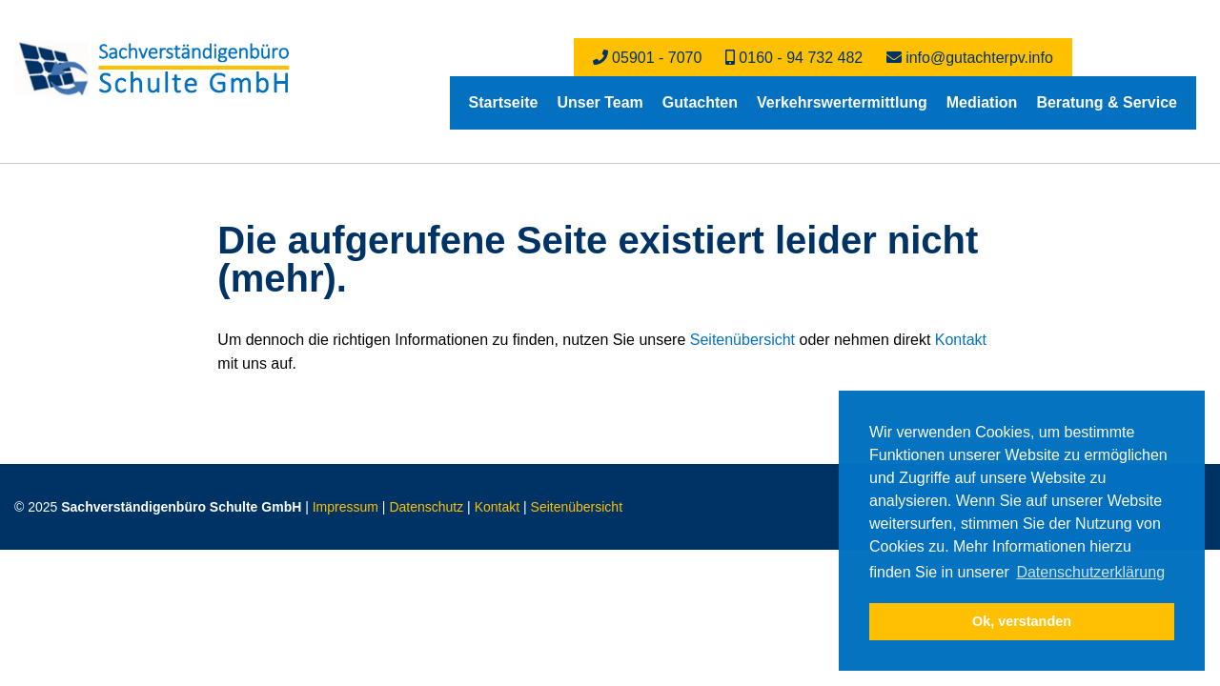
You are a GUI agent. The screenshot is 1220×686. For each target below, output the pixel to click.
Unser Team (599, 102)
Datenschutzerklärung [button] (1090, 572)
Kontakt (960, 340)
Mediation (982, 102)
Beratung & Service (1106, 102)
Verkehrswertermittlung (842, 102)
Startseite (504, 102)
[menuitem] (503, 103)
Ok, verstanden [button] (1021, 621)
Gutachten (700, 102)
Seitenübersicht (742, 340)
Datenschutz (426, 506)
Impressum (345, 506)
